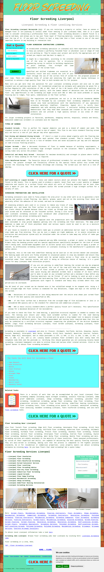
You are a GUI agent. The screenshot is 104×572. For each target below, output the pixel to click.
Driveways (86, 526)
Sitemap (6, 556)
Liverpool (32, 331)
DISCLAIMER (94, 14)
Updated (26, 556)
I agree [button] (59, 566)
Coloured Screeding (75, 520)
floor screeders (67, 338)
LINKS (75, 14)
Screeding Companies (64, 517)
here (26, 447)
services (82, 342)
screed (70, 76)
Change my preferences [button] (77, 566)
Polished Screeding (67, 524)
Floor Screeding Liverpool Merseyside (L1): (24, 29)
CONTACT (86, 14)
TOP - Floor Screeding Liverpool (18, 545)
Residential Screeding (35, 513)
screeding (9, 342)
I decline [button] (66, 566)
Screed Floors (17, 513)
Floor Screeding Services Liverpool (27, 452)
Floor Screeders (75, 513)
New (22, 556)
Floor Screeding (82, 517)
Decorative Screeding (80, 515)
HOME (70, 14)
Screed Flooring (91, 520)
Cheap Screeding (91, 513)
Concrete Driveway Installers (26, 528)
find (11, 427)
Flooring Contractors (56, 513)
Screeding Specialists (28, 524)
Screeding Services (49, 524)
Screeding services (13, 438)
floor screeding (26, 405)
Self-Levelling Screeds (88, 522)
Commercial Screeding (36, 515)
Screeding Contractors (58, 515)
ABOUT (80, 14)
